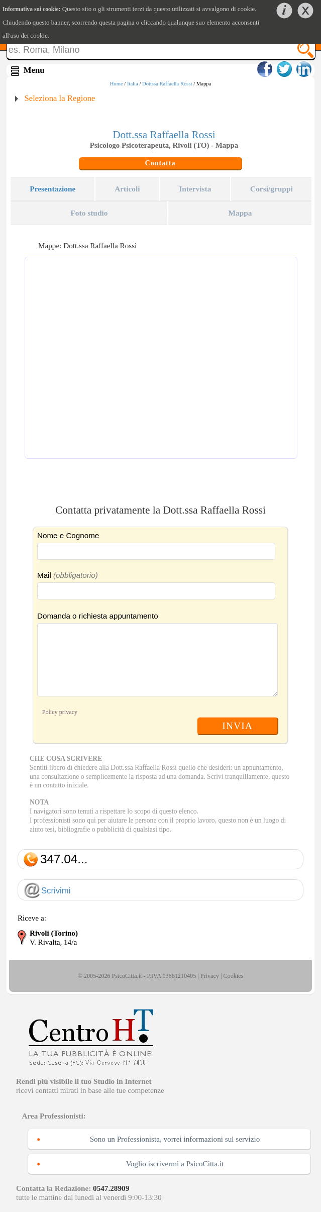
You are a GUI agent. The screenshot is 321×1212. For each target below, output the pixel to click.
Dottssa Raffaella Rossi (167, 83)
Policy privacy (60, 712)
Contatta (160, 163)
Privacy (209, 975)
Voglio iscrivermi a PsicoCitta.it (175, 1163)
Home (116, 83)
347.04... (64, 859)
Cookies (233, 975)
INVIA (237, 725)
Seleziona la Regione (60, 98)
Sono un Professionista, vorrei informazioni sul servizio (175, 1139)
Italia (132, 83)
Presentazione (52, 188)
